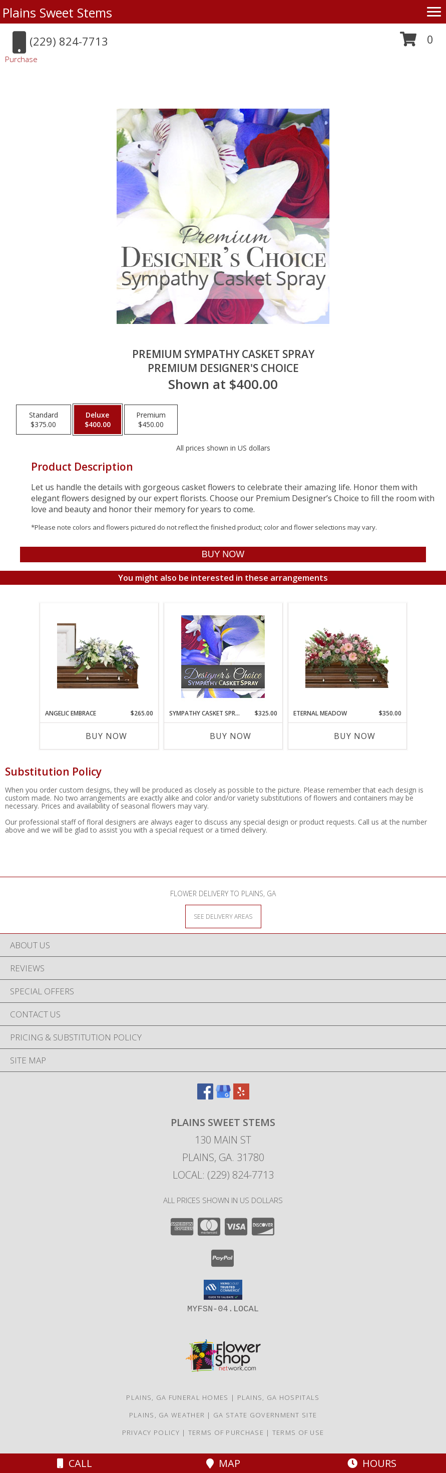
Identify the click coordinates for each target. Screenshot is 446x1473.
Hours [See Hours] (371, 1463)
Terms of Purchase (226, 1432)
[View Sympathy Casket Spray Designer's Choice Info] (223, 656)
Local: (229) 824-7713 (223, 1175)
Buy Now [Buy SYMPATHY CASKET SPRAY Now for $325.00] (230, 736)
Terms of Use (298, 1432)
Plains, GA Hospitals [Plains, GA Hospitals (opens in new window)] (278, 1397)
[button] (416, 43)
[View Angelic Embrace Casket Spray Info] (99, 655)
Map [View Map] (223, 1463)
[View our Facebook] (205, 1096)
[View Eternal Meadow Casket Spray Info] (347, 655)
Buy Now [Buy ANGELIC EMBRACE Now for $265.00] (106, 736)
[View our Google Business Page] (223, 1096)
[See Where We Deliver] (223, 916)
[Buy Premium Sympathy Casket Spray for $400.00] (222, 554)
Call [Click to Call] (74, 1463)
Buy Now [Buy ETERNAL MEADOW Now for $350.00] (354, 736)
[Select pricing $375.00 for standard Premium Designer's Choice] (44, 419)
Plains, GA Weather (167, 1414)
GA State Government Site (265, 1414)
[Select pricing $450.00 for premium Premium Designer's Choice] (151, 419)
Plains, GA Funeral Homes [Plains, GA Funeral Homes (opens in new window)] (177, 1397)
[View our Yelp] (241, 1096)
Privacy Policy (151, 1432)
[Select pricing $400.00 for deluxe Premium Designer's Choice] (97, 419)
